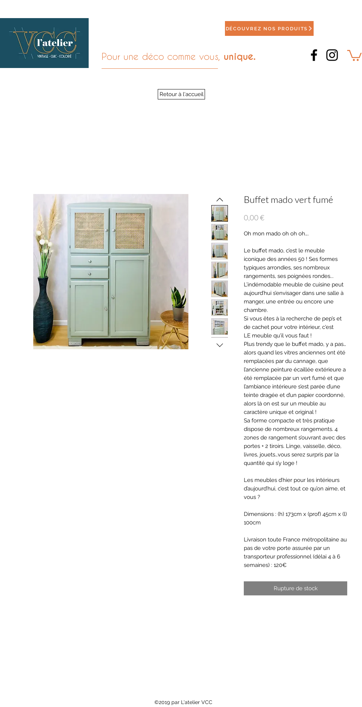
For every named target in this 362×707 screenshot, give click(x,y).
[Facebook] (314, 55)
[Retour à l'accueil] (181, 94)
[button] (354, 55)
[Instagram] (332, 55)
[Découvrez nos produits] (269, 28)
